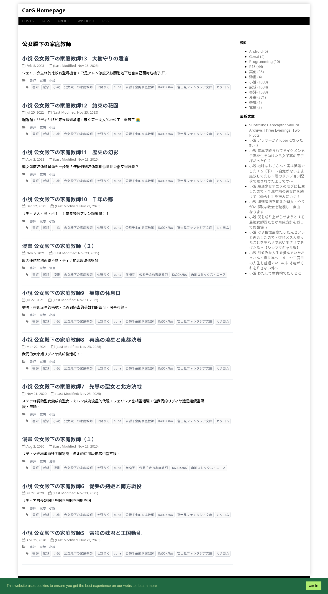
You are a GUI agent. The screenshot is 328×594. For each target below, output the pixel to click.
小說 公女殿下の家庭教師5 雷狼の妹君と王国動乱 (82, 533)
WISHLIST (86, 20)
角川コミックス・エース (208, 275)
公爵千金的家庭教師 (140, 87)
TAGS (45, 20)
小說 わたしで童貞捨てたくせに (275, 273)
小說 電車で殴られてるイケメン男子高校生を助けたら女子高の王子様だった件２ (277, 155)
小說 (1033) (258, 82)
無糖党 (130, 275)
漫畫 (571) (257, 97)
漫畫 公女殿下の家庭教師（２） (59, 246)
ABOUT (63, 20)
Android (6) (258, 51)
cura (117, 87)
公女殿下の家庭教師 (78, 87)
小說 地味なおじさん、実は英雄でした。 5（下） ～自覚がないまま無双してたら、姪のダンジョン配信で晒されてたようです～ (277, 173)
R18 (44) (256, 66)
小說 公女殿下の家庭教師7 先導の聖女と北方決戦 (82, 386)
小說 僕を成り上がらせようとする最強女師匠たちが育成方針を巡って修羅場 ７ (277, 222)
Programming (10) (264, 61)
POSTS (28, 20)
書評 (33, 80)
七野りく (103, 87)
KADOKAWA (165, 87)
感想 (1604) (258, 87)
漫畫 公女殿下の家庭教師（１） (59, 439)
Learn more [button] (147, 586)
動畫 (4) (255, 76)
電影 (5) (255, 107)
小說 (52, 80)
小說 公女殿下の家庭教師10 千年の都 (67, 199)
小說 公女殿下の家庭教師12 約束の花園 (70, 105)
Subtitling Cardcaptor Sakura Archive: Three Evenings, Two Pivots (274, 130)
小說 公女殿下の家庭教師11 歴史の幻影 (70, 152)
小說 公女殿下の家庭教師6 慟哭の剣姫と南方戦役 (82, 486)
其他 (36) (256, 71)
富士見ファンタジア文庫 (194, 87)
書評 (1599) (258, 92)
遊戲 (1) (255, 102)
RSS (105, 20)
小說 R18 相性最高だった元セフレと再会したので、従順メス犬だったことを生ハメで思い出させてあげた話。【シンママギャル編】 (277, 240)
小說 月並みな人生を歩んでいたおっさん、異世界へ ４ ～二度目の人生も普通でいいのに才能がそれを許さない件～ (277, 260)
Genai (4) (256, 56)
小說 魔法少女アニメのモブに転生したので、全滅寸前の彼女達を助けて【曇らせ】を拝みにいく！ (277, 191)
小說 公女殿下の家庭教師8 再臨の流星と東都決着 (82, 339)
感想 (43, 80)
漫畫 (52, 268)
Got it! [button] (313, 586)
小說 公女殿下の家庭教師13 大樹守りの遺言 (75, 58)
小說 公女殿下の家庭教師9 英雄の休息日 (71, 293)
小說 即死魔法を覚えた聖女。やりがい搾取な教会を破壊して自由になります (277, 206)
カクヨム (222, 87)
